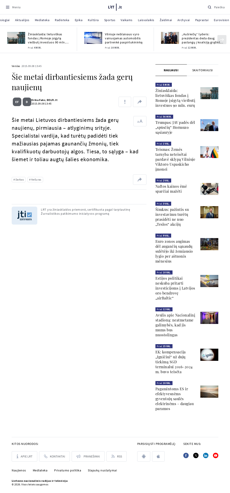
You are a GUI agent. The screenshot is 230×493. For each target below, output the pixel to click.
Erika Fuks (37, 100)
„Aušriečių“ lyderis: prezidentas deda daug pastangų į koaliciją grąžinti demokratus (201, 38)
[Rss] (116, 456)
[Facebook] (186, 455)
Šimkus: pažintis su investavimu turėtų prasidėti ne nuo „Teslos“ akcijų (172, 217)
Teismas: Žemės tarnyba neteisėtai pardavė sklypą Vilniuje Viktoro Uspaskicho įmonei (175, 159)
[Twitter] (196, 455)
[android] (143, 456)
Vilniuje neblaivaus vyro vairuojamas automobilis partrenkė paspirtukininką (124, 38)
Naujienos (19, 470)
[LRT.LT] (115, 6)
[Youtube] (215, 455)
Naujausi (171, 70)
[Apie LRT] (24, 456)
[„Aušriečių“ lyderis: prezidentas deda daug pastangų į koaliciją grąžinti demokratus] (170, 38)
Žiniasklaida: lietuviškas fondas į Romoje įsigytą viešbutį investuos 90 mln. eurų (47, 38)
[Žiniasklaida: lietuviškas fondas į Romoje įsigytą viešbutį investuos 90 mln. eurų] (16, 38)
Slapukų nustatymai (102, 470)
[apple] (158, 456)
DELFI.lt (50, 100)
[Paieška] (216, 7)
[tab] (171, 70)
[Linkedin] (205, 455)
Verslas (16, 66)
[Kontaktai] (54, 456)
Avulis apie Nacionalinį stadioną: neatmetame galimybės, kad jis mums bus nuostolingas (175, 325)
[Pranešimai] (88, 456)
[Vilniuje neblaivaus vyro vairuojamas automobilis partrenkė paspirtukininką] (93, 38)
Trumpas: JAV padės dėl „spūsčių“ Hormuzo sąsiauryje (175, 127)
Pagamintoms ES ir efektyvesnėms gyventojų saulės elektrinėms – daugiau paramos (174, 398)
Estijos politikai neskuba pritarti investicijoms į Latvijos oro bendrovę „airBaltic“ (175, 288)
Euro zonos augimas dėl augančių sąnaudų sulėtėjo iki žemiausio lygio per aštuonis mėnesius (174, 251)
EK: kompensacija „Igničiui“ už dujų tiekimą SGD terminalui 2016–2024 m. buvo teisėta (174, 362)
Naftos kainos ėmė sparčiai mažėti (171, 189)
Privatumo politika (67, 470)
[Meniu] (13, 7)
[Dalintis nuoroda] (139, 102)
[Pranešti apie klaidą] (125, 102)
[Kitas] (221, 39)
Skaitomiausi (202, 70)
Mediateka (40, 470)
